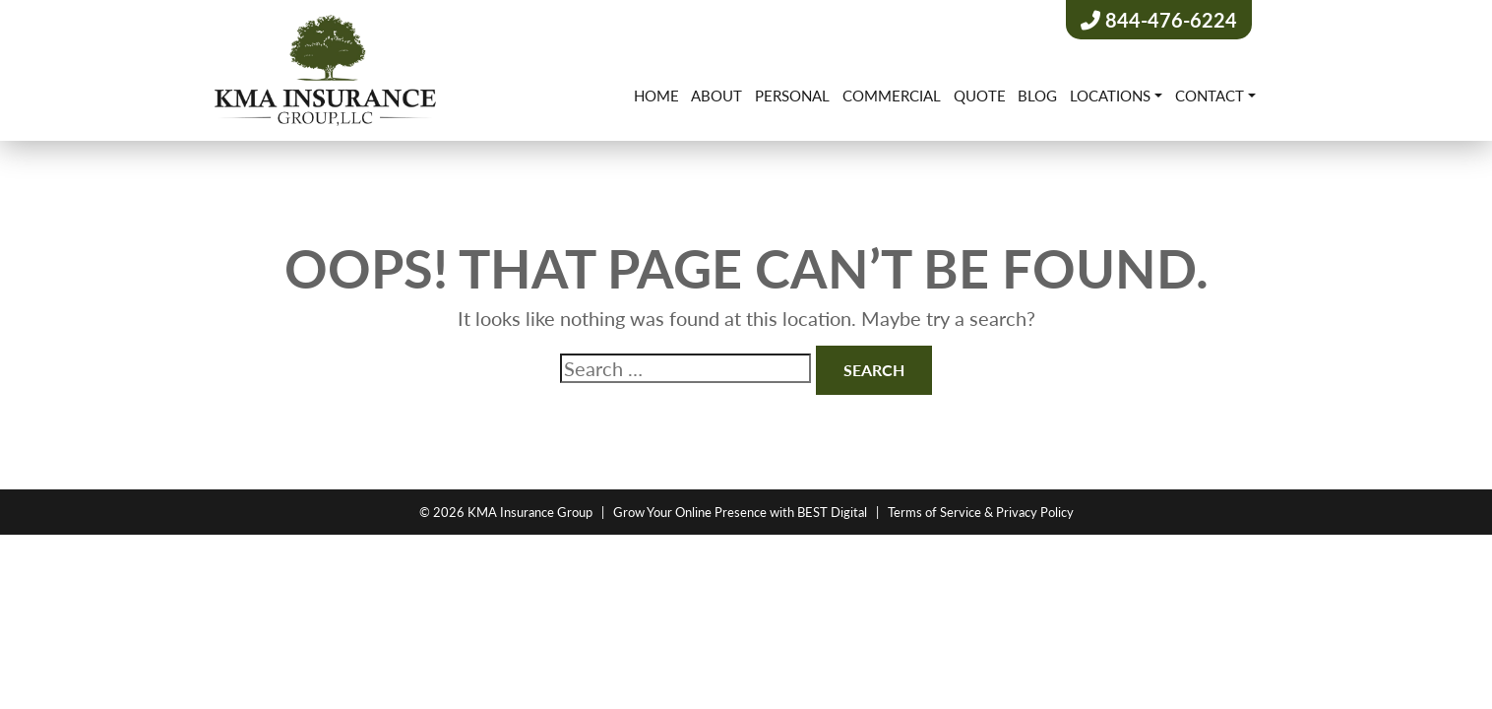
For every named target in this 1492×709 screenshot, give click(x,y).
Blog (1037, 95)
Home (656, 95)
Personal (792, 95)
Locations (1110, 95)
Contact (1209, 95)
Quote (980, 95)
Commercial (891, 95)
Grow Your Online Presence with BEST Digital (740, 511)
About (716, 95)
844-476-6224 (1159, 19)
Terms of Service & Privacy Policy (981, 511)
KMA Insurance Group (529, 511)
